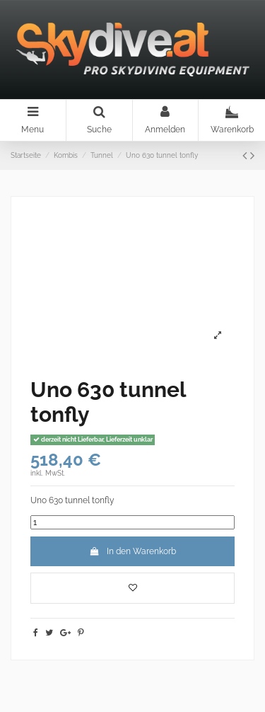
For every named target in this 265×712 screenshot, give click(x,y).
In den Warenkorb (132, 551)
